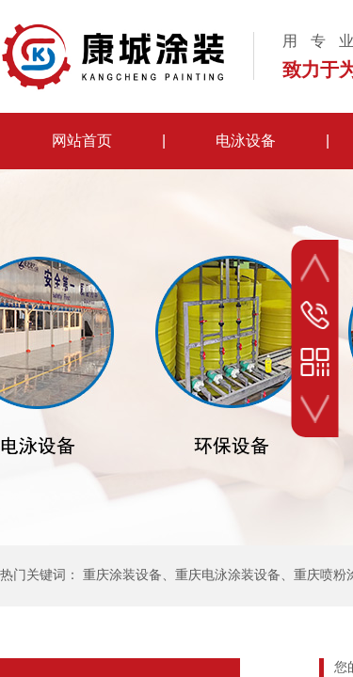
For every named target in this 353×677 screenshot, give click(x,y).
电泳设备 (246, 141)
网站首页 (82, 141)
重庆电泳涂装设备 (228, 575)
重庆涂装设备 (122, 575)
